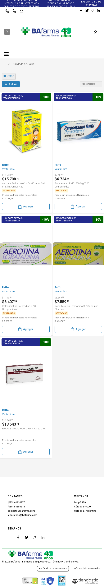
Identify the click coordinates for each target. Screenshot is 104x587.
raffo (8, 76)
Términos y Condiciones (65, 561)
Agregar (25, 206)
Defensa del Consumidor (86, 568)
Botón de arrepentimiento (53, 568)
